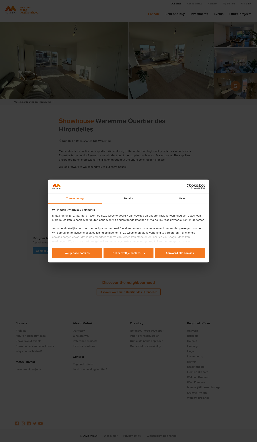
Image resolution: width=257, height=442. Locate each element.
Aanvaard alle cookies (180, 252)
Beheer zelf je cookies (128, 252)
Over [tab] (182, 198)
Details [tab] (128, 198)
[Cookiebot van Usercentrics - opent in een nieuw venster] (189, 186)
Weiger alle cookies (77, 252)
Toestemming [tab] (75, 198)
